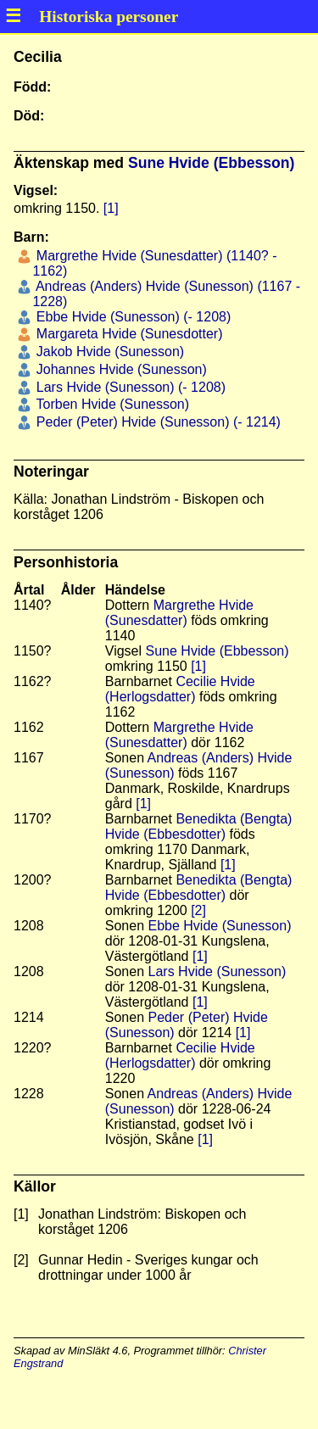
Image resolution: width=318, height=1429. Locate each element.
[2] (198, 910)
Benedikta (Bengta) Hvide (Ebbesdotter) (199, 826)
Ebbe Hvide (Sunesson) (220, 925)
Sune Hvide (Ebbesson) (211, 162)
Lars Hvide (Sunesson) (217, 971)
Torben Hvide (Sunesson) (110, 404)
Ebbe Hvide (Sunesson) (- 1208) (131, 317)
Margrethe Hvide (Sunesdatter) (179, 613)
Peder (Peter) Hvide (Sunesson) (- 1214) (156, 422)
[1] (111, 208)
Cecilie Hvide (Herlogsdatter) (180, 689)
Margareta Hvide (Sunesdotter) (127, 334)
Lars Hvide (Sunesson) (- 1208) (129, 387)
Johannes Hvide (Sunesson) (119, 369)
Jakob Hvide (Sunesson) (108, 351)
